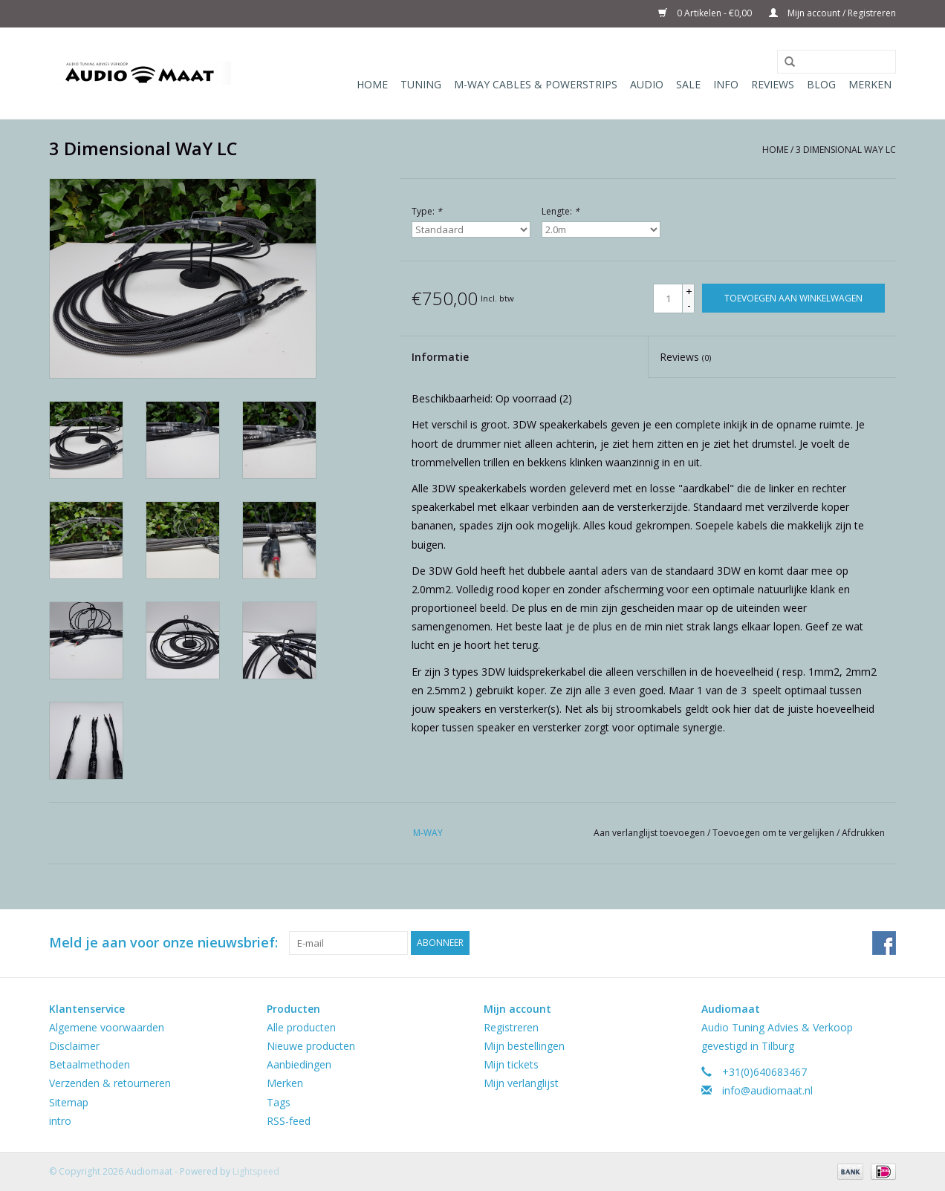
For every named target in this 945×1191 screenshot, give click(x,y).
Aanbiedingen (299, 1064)
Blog (821, 84)
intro (60, 1121)
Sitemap (68, 1102)
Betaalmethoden (89, 1064)
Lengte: (560, 211)
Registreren (511, 1027)
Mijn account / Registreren (832, 13)
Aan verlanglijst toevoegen (650, 832)
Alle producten (301, 1027)
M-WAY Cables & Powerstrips (535, 84)
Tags (278, 1102)
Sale (688, 84)
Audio (646, 84)
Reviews (772, 84)
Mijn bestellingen (524, 1046)
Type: (427, 211)
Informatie (440, 357)
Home (372, 84)
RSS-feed (289, 1121)
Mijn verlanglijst (521, 1083)
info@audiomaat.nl (767, 1090)
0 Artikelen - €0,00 (706, 13)
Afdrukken (863, 832)
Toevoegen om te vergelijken (774, 832)
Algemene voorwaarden (106, 1027)
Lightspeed (256, 1171)
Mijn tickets (511, 1064)
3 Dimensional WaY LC (846, 149)
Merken (870, 84)
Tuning (420, 84)
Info (725, 84)
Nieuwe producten (311, 1046)
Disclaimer (74, 1046)
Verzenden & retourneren (110, 1083)
